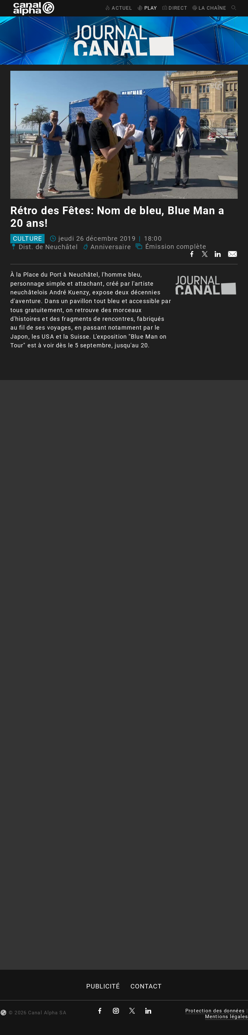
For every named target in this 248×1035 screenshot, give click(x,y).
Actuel (118, 8)
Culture (27, 239)
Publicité (103, 986)
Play (146, 8)
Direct (174, 8)
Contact (146, 986)
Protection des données (215, 1011)
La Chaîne (209, 8)
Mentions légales (226, 1016)
